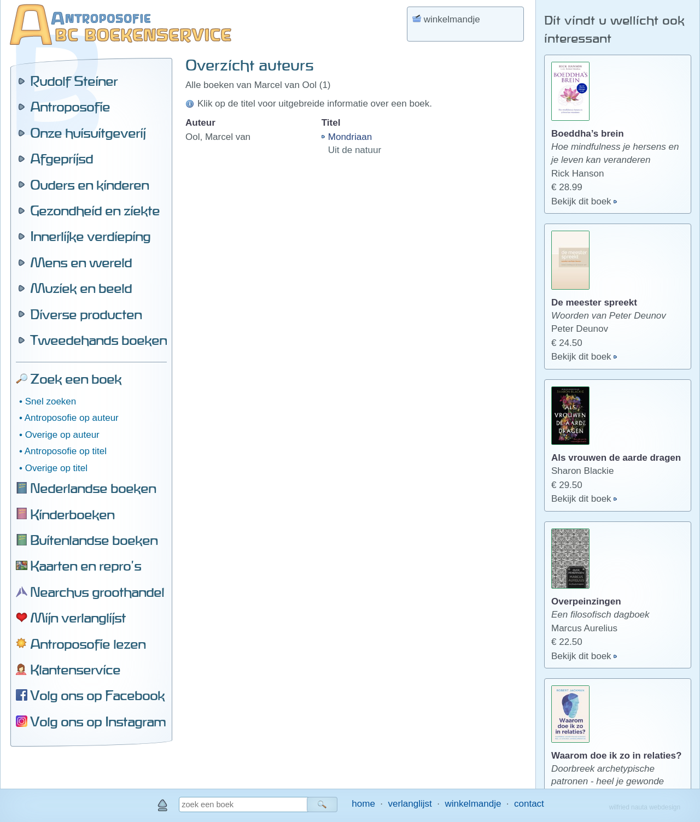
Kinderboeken (72, 514)
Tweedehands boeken (98, 340)
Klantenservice (75, 669)
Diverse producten (86, 314)
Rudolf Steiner (74, 81)
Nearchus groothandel (97, 592)
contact (529, 803)
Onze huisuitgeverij (87, 132)
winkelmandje (473, 803)
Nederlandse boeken (93, 488)
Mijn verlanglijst (78, 617)
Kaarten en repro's (85, 565)
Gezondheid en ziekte (95, 210)
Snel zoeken (51, 401)
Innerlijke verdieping (90, 236)
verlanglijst (409, 803)
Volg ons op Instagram (98, 721)
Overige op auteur (62, 435)
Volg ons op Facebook (97, 695)
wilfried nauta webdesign (644, 807)
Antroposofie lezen (87, 643)
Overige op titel (56, 468)
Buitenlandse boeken (94, 540)
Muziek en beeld (81, 288)
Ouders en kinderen (89, 184)
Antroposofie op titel (66, 451)
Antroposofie (70, 106)
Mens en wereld (81, 262)
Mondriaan (350, 137)
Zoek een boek (75, 378)
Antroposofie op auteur (72, 418)
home (363, 803)
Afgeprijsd (61, 158)
